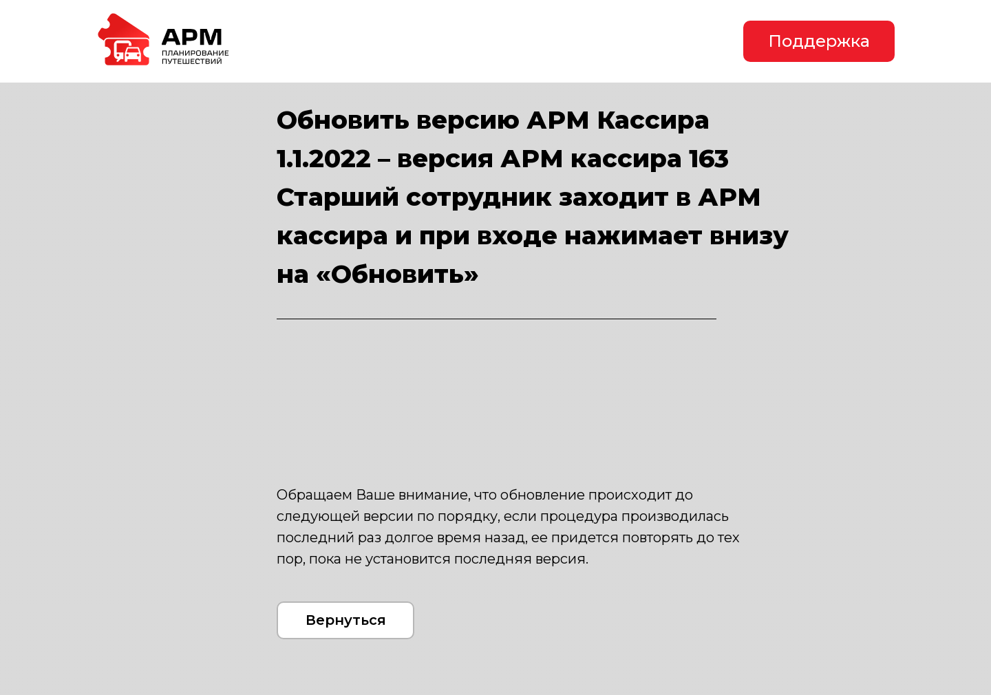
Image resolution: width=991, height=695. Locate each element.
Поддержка (819, 41)
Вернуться (346, 620)
